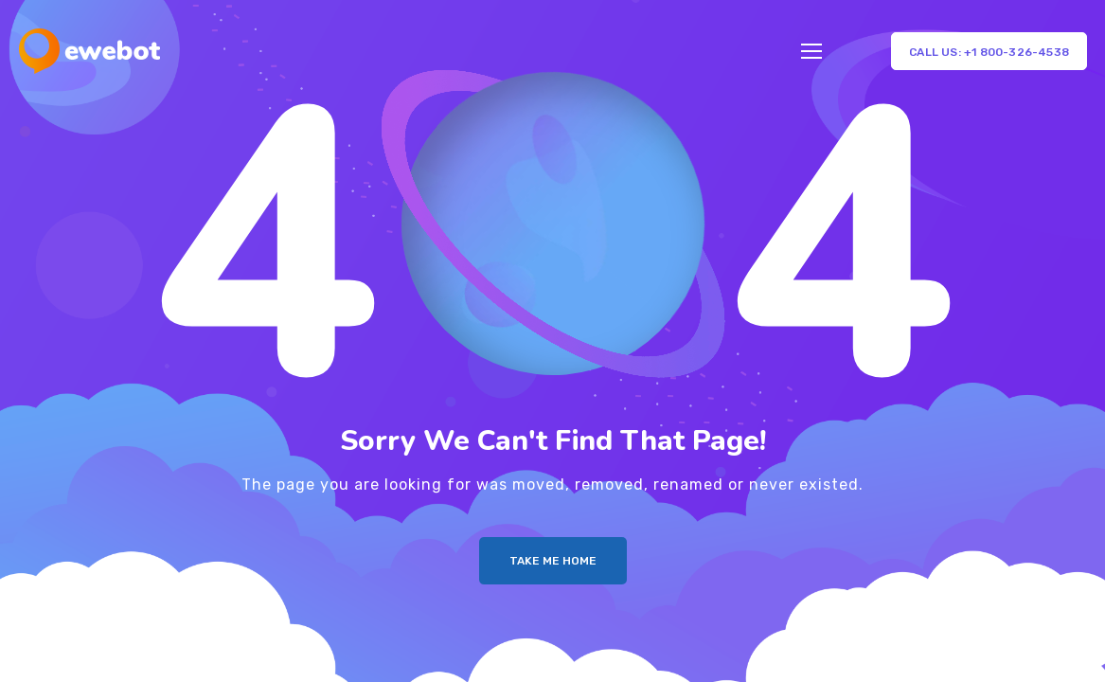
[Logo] (89, 51)
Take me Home (553, 560)
